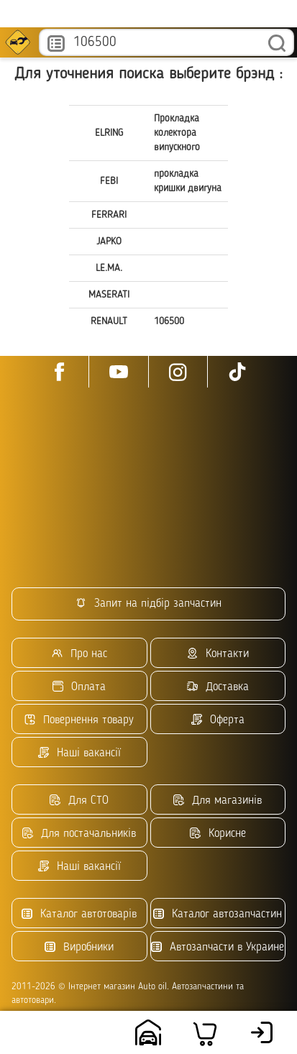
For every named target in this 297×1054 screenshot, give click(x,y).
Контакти (218, 654)
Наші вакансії (79, 753)
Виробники (79, 947)
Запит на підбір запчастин (148, 603)
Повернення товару (79, 720)
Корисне (218, 834)
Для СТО (79, 800)
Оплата (79, 687)
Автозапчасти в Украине (217, 947)
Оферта (218, 720)
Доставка (218, 687)
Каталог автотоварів (79, 914)
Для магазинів (217, 800)
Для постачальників (79, 834)
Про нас (79, 654)
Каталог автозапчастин (217, 914)
